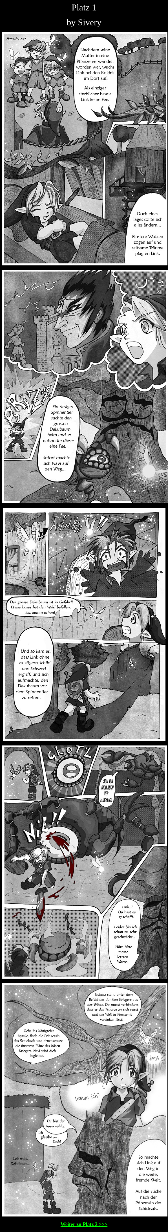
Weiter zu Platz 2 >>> (84, 1224)
